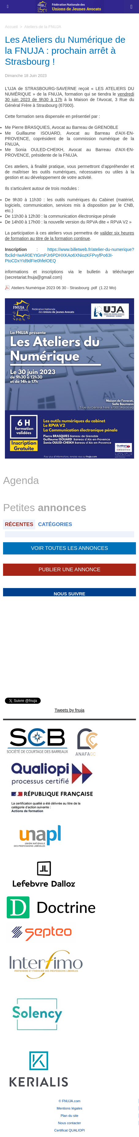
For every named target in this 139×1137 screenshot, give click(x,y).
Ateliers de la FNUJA (42, 26)
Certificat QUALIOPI (69, 1130)
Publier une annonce (69, 569)
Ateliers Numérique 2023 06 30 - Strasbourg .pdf (54, 287)
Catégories (55, 524)
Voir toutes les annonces (69, 548)
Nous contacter (69, 1123)
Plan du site (69, 1115)
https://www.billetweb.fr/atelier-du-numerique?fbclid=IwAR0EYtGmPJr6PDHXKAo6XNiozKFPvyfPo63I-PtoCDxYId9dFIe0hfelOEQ (69, 255)
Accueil (11, 26)
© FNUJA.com (69, 1101)
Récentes (19, 524)
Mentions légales (69, 1108)
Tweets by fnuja (69, 710)
